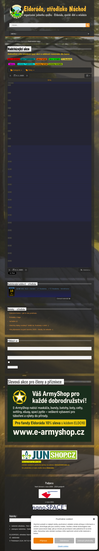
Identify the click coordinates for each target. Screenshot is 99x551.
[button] (94, 519)
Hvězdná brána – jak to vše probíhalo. (23, 313)
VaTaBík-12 (13, 321)
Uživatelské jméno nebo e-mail (18, 344)
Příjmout (43, 541)
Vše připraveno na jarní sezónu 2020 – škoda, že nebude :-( (31, 329)
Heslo (9, 353)
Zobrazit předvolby (85, 541)
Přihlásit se (13, 367)
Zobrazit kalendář (63, 299)
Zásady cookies (63, 546)
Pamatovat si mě (17, 362)
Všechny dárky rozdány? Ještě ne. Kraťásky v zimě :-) (29, 325)
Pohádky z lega (15, 317)
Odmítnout (64, 541)
